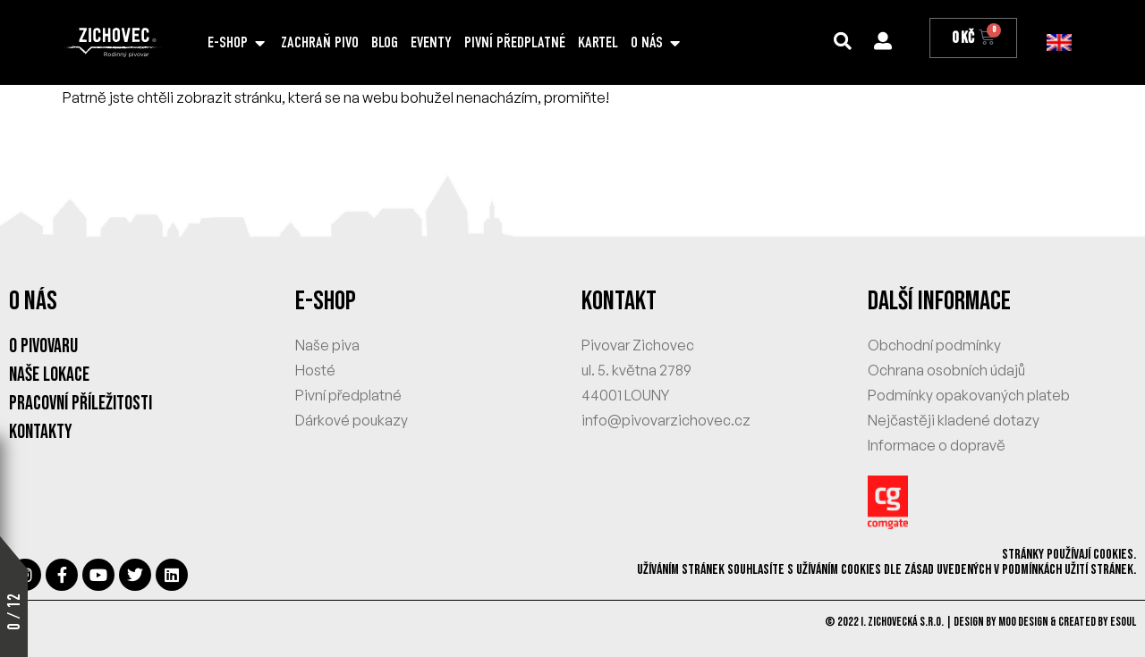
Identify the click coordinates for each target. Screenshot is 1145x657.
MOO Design (1023, 621)
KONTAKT (619, 301)
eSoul (1123, 621)
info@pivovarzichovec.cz (666, 420)
